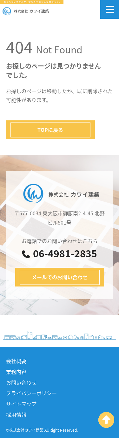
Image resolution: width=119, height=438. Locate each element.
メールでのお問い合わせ (60, 277)
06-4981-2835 (59, 253)
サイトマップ (21, 404)
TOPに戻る (50, 129)
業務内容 (16, 371)
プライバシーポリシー (31, 393)
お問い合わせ (21, 382)
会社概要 (16, 361)
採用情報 (16, 414)
